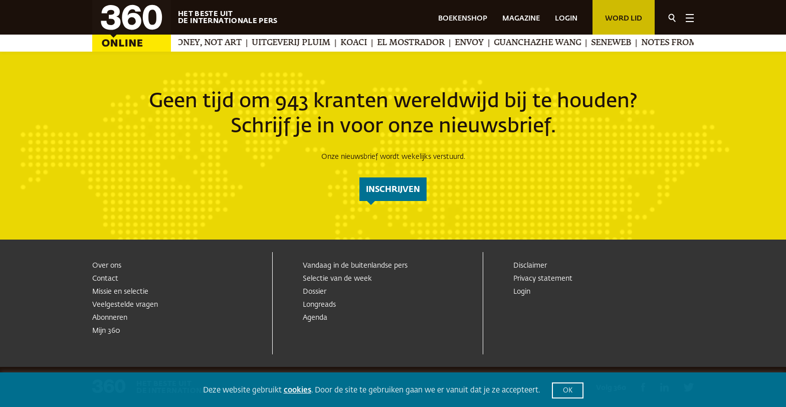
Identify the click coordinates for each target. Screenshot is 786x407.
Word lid (623, 18)
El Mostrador (422, 43)
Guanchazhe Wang (549, 43)
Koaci (365, 43)
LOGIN (566, 18)
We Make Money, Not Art (195, 43)
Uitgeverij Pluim (302, 43)
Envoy (480, 43)
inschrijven (393, 190)
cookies (297, 390)
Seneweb (623, 43)
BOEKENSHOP (462, 18)
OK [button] (567, 390)
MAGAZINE (521, 18)
